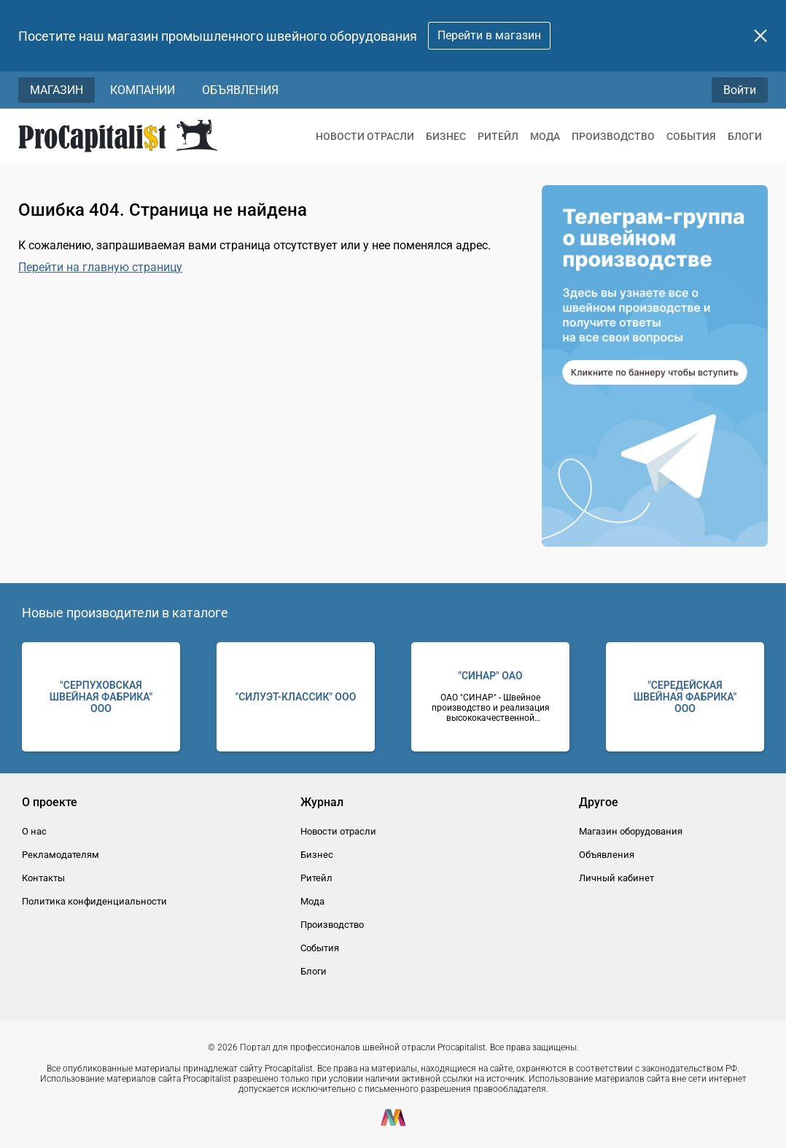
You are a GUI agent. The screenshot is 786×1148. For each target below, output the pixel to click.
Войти (739, 90)
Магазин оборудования (630, 831)
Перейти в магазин (489, 35)
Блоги (745, 136)
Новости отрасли (365, 136)
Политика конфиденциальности (94, 901)
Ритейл (498, 136)
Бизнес (446, 136)
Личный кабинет (616, 877)
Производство (613, 136)
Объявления (240, 90)
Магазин (56, 90)
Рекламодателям (60, 854)
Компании (142, 90)
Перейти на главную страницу (100, 267)
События (691, 136)
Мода (545, 136)
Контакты (43, 877)
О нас (34, 831)
